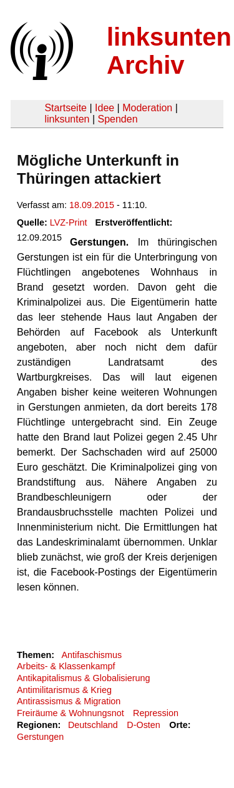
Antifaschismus (91, 655)
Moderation (147, 107)
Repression (155, 713)
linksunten (66, 119)
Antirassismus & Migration (68, 701)
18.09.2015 (91, 205)
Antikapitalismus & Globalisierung (83, 678)
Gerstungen (40, 737)
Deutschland (93, 725)
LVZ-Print (68, 222)
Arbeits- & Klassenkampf (66, 666)
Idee (104, 107)
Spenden (117, 119)
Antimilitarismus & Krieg (64, 690)
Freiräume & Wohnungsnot (70, 713)
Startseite (65, 107)
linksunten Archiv (169, 51)
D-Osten (143, 725)
